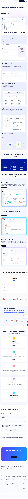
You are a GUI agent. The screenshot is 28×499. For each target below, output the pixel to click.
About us (13, 474)
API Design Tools (19, 476)
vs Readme (24, 485)
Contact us (3, 413)
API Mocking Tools (18, 483)
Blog (6, 481)
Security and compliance (13, 483)
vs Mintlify (24, 488)
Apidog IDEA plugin (2, 479)
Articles (7, 484)
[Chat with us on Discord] (7, 468)
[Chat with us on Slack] (9, 468)
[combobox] (3, 468)
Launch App (21, 1)
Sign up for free (14, 456)
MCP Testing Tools (18, 485)
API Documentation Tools (19, 480)
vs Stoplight (24, 481)
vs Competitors (25, 474)
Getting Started (8, 476)
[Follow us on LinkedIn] (11, 468)
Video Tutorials (8, 479)
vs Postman (24, 476)
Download (3, 13)
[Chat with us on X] (13, 468)
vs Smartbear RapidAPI (24, 483)
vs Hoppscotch (25, 486)
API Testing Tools (19, 474)
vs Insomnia (24, 479)
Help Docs (9, 413)
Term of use (13, 481)
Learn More (3, 41)
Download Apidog (2, 475)
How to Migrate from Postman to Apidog (14, 312)
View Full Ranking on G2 (14, 295)
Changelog (2, 484)
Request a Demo (15, 1)
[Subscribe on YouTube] (15, 468)
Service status (13, 485)
